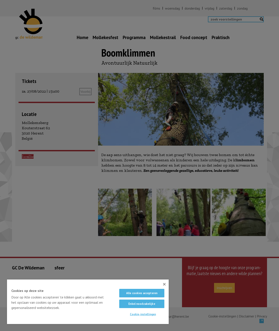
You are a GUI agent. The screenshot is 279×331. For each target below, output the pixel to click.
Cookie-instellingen (143, 314)
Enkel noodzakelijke (141, 304)
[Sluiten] (164, 284)
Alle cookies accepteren (141, 293)
